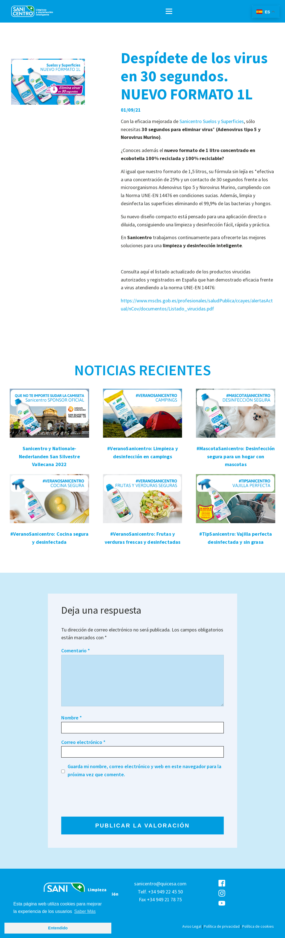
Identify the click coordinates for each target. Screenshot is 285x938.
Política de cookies (258, 926)
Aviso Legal (191, 926)
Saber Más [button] (84, 911)
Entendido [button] (58, 928)
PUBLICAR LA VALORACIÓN (142, 825)
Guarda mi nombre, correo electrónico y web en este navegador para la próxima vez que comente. (144, 770)
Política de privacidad (222, 926)
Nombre (71, 717)
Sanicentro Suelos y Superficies (212, 121)
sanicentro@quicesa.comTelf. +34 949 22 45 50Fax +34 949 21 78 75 (160, 891)
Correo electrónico (83, 742)
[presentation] (103, 797)
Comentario (75, 650)
